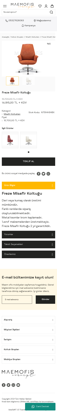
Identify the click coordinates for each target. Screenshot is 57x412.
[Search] (28, 12)
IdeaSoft (12, 410)
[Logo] (23, 6)
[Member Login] (46, 6)
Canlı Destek (40, 406)
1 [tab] (28, 152)
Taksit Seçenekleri (13, 244)
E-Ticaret (22, 410)
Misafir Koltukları (12, 114)
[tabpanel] (10, 140)
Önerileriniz (10, 254)
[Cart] (52, 6)
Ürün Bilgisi (9, 185)
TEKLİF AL (28, 161)
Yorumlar (8, 235)
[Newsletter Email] (17, 299)
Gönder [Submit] (45, 299)
